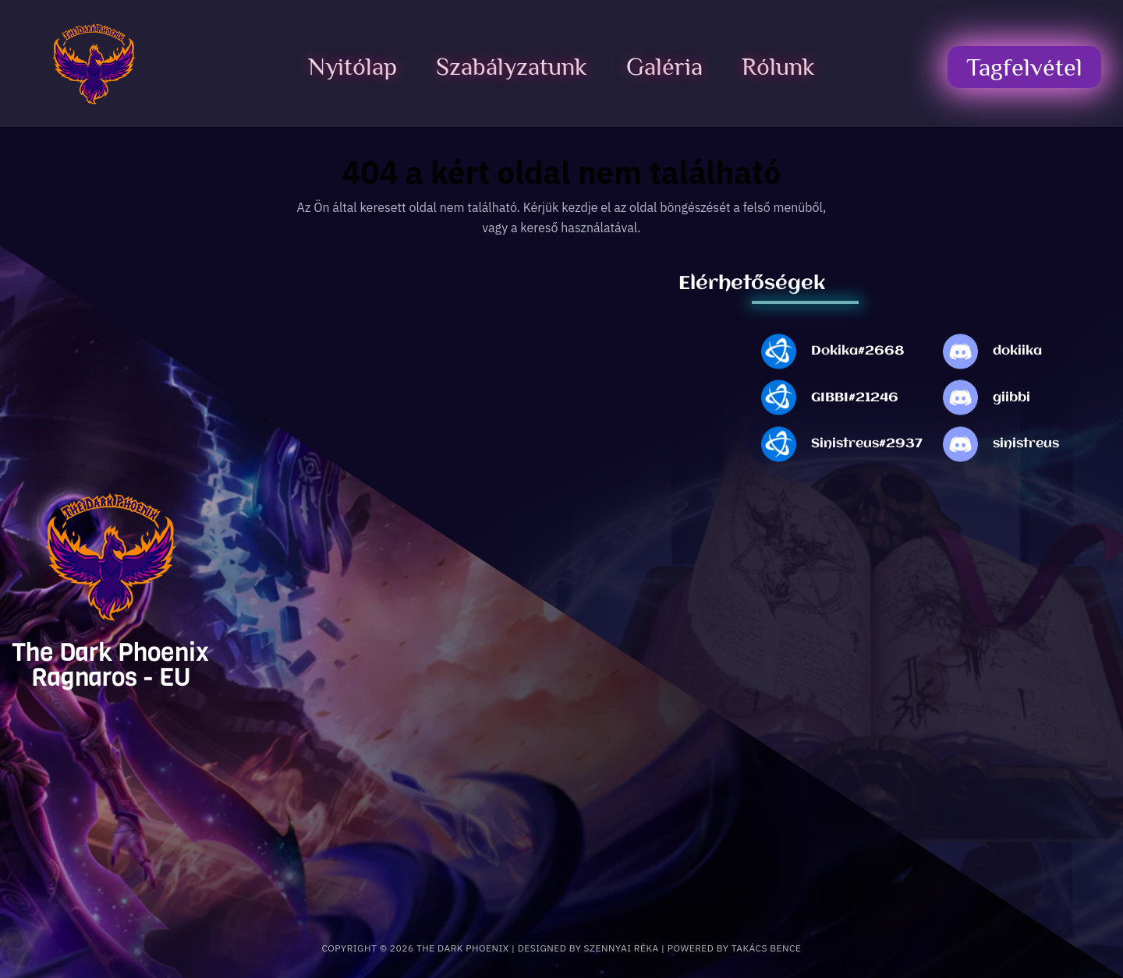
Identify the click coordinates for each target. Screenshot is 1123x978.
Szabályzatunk (511, 66)
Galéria (664, 66)
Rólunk (778, 66)
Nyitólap (352, 66)
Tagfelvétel (1024, 67)
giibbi (1011, 397)
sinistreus (1026, 443)
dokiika (1017, 351)
